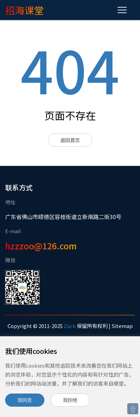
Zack (70, 325)
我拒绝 (70, 400)
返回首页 (70, 140)
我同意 (25, 400)
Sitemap (122, 325)
